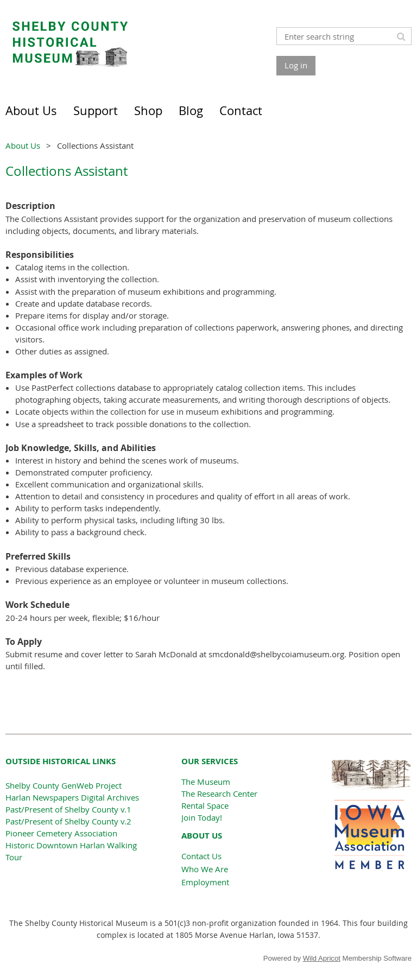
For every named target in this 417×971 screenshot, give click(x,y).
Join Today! (201, 817)
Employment (205, 882)
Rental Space (205, 805)
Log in (296, 65)
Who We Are (204, 869)
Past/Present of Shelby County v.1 (68, 809)
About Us (22, 145)
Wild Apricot (321, 958)
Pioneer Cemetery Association (61, 833)
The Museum (205, 781)
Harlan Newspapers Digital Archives (72, 797)
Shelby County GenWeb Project (63, 785)
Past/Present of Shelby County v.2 (68, 821)
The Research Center (219, 793)
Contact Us (201, 856)
